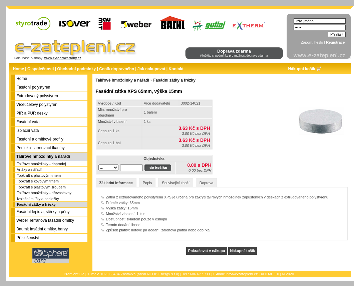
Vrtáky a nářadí (29, 169)
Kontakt (176, 69)
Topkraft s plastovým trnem (39, 175)
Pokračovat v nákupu (206, 251)
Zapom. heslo (312, 42)
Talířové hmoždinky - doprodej (41, 164)
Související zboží (176, 183)
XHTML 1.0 (270, 274)
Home (18, 69)
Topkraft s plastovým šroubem (41, 187)
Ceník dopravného (116, 69)
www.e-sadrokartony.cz (62, 58)
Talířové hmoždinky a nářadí (122, 80)
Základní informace (116, 183)
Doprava (207, 183)
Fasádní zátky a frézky (36, 204)
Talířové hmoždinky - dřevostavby (44, 193)
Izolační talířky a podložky (38, 199)
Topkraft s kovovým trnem (38, 181)
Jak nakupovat (151, 69)
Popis (147, 183)
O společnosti (40, 69)
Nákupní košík (301, 69)
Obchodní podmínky (76, 69)
